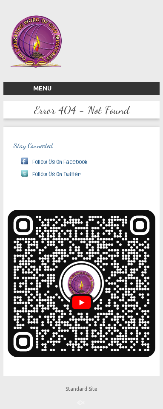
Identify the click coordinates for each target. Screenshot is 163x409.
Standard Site (81, 389)
